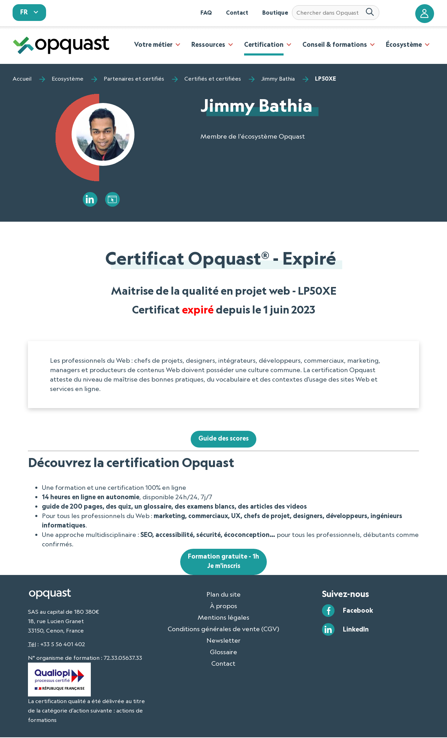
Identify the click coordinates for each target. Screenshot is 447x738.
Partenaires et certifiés (134, 78)
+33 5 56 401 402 (62, 644)
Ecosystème (67, 78)
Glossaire (223, 652)
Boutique (275, 12)
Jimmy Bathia (278, 78)
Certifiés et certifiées (212, 78)
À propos (223, 606)
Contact (237, 12)
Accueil (22, 78)
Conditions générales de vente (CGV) (223, 629)
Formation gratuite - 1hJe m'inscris (223, 561)
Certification (264, 44)
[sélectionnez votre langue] (29, 12)
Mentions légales (223, 617)
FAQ (206, 12)
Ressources (208, 44)
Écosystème (404, 44)
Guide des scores (223, 439)
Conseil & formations (334, 44)
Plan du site (223, 594)
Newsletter (223, 640)
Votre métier (153, 44)
